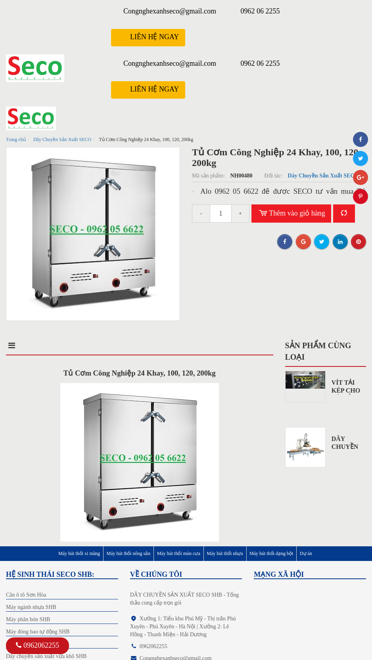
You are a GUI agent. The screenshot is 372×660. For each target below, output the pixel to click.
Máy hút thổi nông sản (129, 553)
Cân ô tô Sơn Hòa (26, 595)
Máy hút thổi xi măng (79, 553)
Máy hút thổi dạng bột (271, 553)
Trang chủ (16, 139)
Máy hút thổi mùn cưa (178, 553)
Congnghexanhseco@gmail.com (169, 11)
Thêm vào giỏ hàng (291, 213)
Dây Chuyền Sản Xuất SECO (62, 139)
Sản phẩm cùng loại (318, 351)
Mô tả (19, 345)
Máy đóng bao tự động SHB (38, 632)
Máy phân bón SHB (28, 619)
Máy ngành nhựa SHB (31, 607)
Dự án (306, 553)
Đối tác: (274, 176)
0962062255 (37, 645)
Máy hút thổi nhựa (225, 553)
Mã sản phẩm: (209, 176)
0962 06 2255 (260, 11)
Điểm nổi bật (83, 345)
